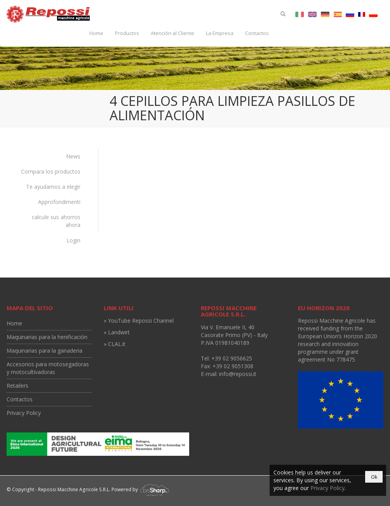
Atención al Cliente (172, 33)
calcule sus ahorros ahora (56, 220)
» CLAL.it (114, 344)
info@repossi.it (237, 374)
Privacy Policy (24, 412)
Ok (374, 477)
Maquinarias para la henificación (47, 337)
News (73, 156)
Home (96, 33)
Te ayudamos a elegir (53, 186)
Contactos (257, 33)
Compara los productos (50, 171)
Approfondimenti (59, 202)
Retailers (17, 385)
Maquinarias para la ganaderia (44, 350)
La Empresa (219, 33)
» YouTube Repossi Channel (139, 320)
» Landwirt (117, 332)
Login (73, 240)
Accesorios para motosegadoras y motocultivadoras (48, 368)
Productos (127, 33)
